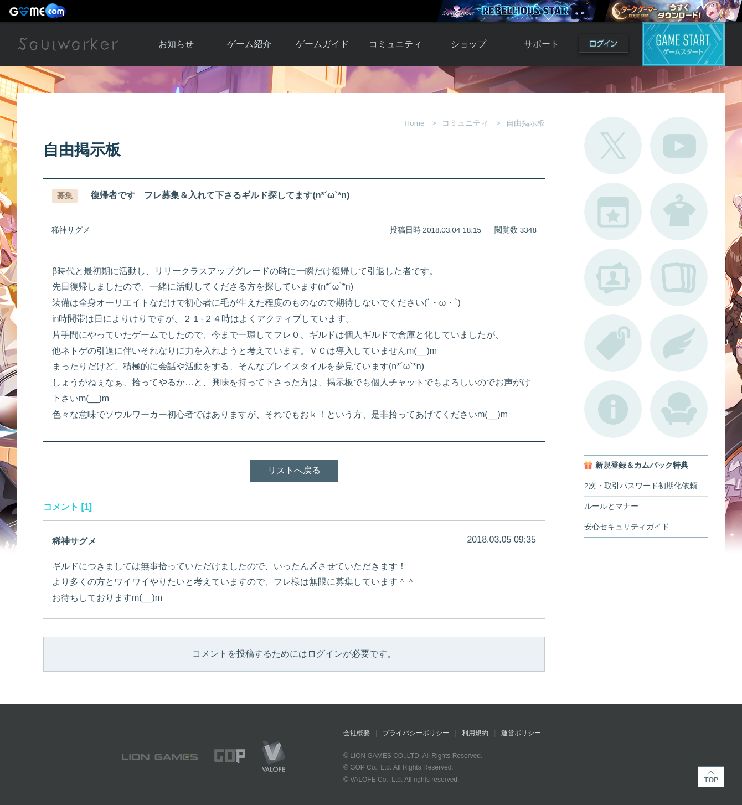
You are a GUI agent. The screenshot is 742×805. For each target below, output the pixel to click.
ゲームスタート (683, 44)
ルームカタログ (679, 409)
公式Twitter (613, 145)
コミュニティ (395, 44)
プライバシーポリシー (416, 733)
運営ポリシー (521, 733)
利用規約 (475, 733)
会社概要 (356, 733)
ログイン (603, 45)
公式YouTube (679, 145)
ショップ (468, 44)
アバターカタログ (679, 211)
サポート (541, 44)
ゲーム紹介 (249, 44)
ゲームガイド (322, 44)
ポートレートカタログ (613, 277)
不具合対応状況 (613, 409)
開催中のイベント (613, 211)
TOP (711, 776)
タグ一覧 (613, 343)
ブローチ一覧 (679, 343)
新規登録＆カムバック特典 (641, 465)
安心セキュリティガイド (626, 527)
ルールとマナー (611, 506)
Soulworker (67, 44)
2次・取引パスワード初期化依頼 (640, 486)
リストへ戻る (294, 470)
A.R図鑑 (679, 277)
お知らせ (176, 44)
